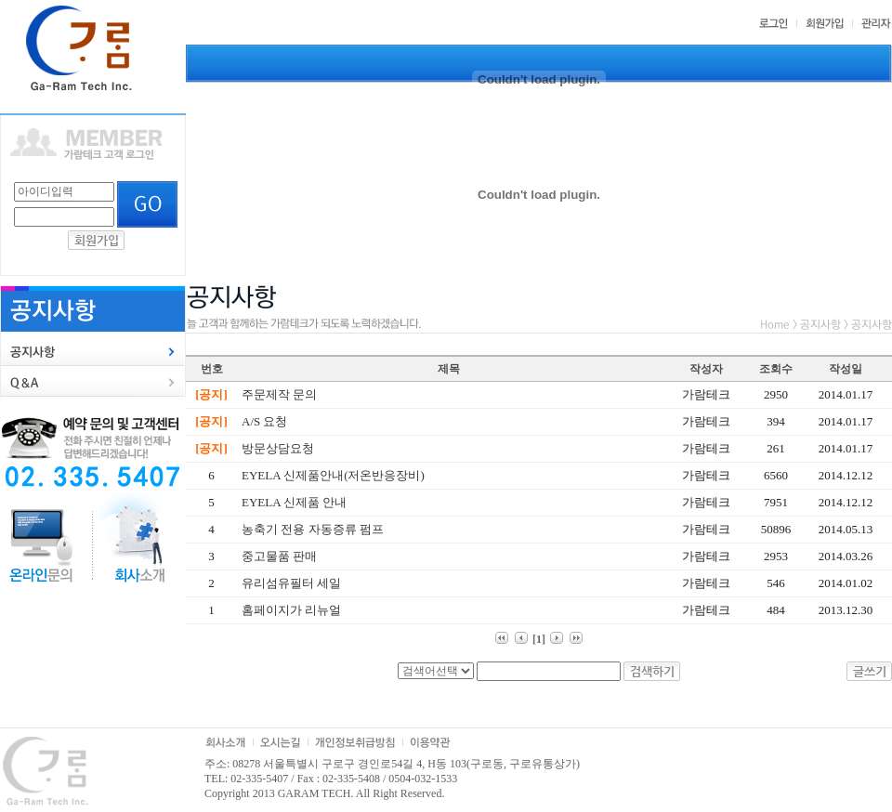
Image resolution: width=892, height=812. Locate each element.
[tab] (93, 351)
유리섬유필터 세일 (291, 583)
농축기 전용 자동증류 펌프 (313, 529)
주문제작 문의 (279, 394)
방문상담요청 (278, 448)
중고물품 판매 (279, 556)
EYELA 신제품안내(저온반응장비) (333, 475)
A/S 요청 (264, 421)
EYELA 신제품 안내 (294, 502)
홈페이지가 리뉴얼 (291, 610)
